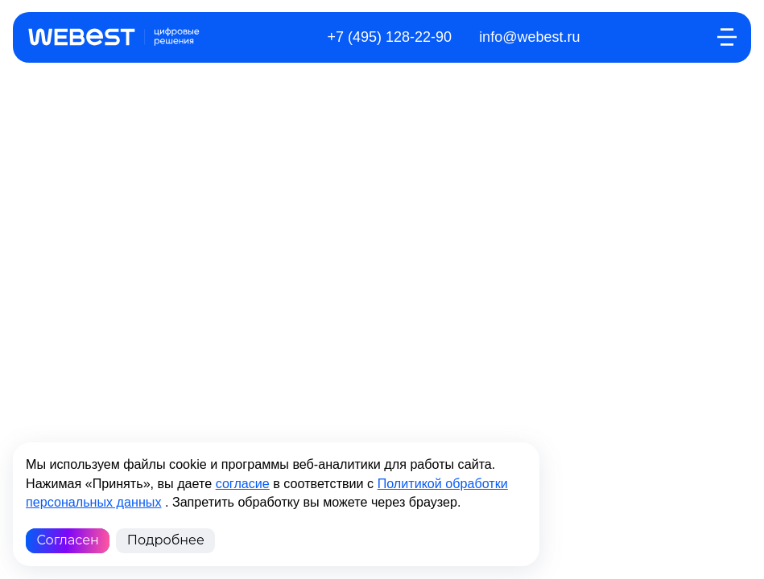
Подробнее (165, 540)
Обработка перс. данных (190, 324)
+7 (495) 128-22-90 (390, 37)
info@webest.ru (529, 37)
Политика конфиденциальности (370, 324)
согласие (243, 483)
